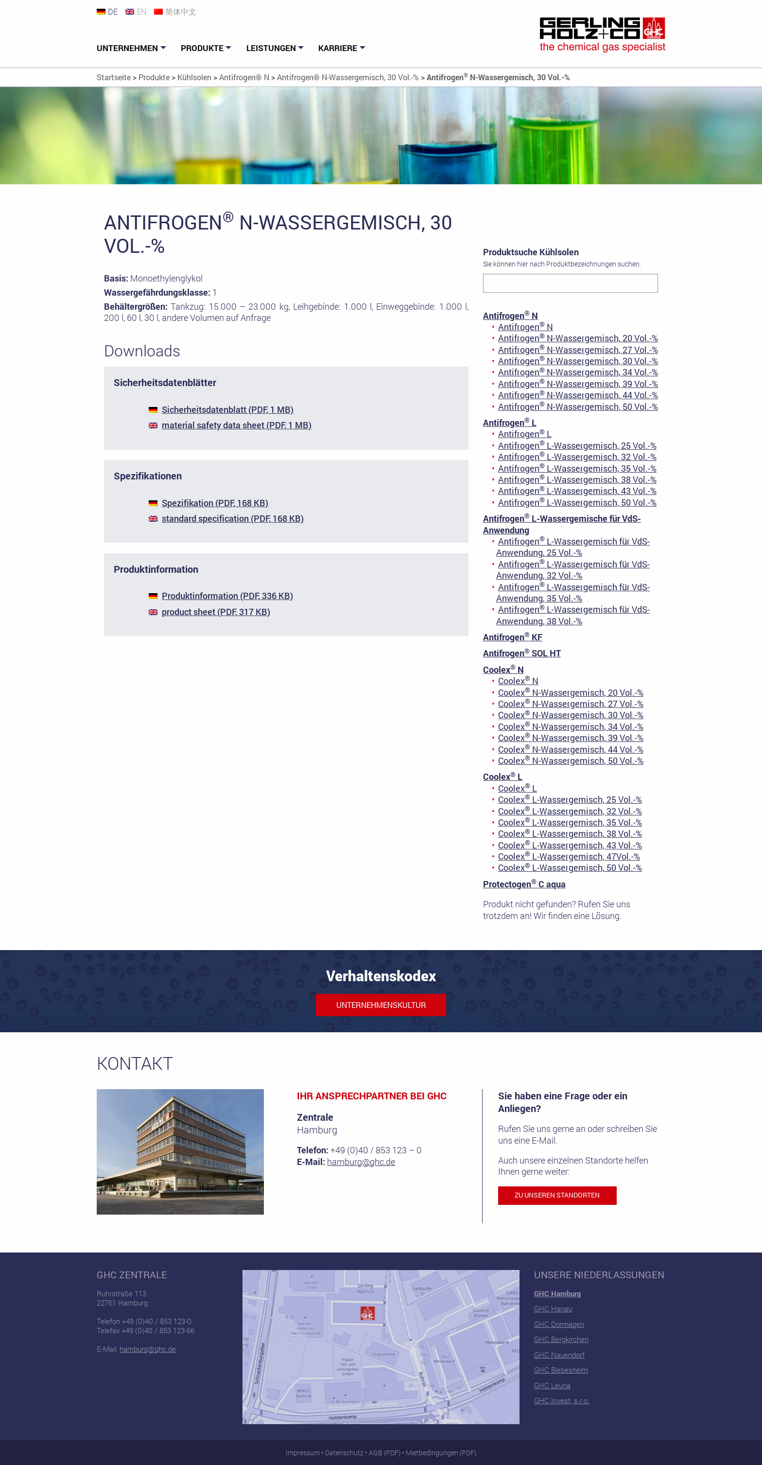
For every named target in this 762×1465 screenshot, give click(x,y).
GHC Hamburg (557, 1293)
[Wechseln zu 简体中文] (179, 11)
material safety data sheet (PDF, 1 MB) (237, 425)
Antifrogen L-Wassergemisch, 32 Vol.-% (577, 456)
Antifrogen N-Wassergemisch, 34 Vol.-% (578, 372)
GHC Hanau (553, 1308)
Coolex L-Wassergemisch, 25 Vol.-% (570, 799)
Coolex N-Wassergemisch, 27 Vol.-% (570, 703)
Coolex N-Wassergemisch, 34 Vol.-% (570, 726)
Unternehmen (127, 47)
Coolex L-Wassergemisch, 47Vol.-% (569, 856)
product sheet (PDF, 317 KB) (216, 612)
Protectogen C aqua (524, 884)
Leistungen (271, 47)
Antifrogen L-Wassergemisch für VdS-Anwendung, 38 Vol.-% (573, 614)
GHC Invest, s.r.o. (561, 1400)
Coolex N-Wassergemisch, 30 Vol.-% (570, 715)
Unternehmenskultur (381, 1005)
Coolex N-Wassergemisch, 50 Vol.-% (570, 760)
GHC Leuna (552, 1385)
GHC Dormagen (559, 1324)
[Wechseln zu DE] (111, 11)
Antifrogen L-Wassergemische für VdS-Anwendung (562, 523)
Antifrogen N (510, 315)
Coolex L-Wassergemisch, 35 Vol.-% (570, 822)
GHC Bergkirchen (561, 1339)
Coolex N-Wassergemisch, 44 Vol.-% (570, 749)
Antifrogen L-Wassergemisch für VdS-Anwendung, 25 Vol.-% (573, 546)
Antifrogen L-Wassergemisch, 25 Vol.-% (577, 445)
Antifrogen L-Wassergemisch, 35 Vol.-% (577, 468)
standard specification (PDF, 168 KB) (233, 518)
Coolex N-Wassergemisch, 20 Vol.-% (570, 692)
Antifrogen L (510, 422)
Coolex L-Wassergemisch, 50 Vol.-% (570, 867)
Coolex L (502, 776)
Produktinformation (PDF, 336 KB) (227, 595)
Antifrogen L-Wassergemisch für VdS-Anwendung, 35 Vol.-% (573, 592)
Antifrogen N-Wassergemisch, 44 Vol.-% (578, 395)
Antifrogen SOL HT (522, 653)
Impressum (303, 1452)
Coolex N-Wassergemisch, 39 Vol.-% (570, 737)
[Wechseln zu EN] (139, 11)
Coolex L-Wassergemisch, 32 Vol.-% (570, 811)
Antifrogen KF (512, 637)
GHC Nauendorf (559, 1354)
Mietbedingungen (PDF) (441, 1452)
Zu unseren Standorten (557, 1195)
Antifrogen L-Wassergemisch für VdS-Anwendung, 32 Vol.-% (573, 569)
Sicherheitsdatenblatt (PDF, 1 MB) (228, 409)
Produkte (202, 47)
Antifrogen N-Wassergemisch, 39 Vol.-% (578, 383)
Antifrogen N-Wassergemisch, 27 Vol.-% (578, 349)
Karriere (337, 47)
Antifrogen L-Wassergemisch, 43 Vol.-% (577, 490)
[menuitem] (133, 48)
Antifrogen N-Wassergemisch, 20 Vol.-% (578, 338)
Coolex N (503, 669)
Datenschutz (344, 1452)
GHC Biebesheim (561, 1370)
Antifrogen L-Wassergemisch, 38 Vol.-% (577, 479)
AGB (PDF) (384, 1452)
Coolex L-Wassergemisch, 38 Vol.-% (570, 833)
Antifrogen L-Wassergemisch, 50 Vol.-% (577, 502)
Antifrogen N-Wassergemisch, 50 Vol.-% (578, 406)
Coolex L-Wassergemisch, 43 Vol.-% (570, 845)
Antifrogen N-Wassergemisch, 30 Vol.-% (578, 361)
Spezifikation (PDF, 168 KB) (215, 503)
